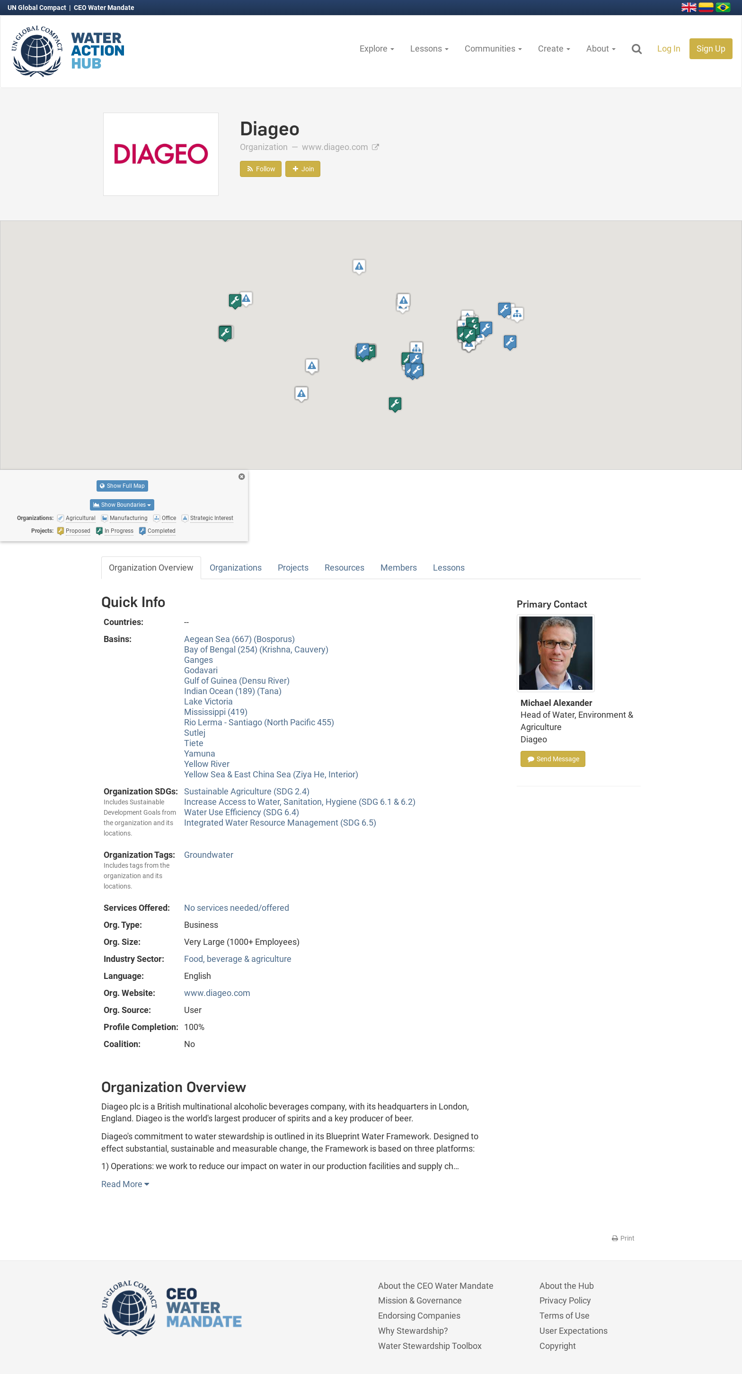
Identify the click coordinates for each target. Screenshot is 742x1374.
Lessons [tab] (449, 567)
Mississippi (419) (215, 712)
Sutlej (194, 733)
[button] (246, 299)
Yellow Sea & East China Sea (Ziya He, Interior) (271, 774)
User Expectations (573, 1331)
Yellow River (207, 764)
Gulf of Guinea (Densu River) (237, 681)
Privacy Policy (565, 1300)
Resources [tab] (344, 567)
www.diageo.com (340, 147)
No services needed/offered (236, 908)
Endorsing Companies (419, 1316)
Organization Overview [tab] (151, 567)
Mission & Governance (420, 1300)
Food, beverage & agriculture (238, 959)
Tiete (193, 743)
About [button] (601, 48)
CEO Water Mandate (104, 7)
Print (622, 1238)
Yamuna (199, 753)
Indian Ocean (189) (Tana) (233, 691)
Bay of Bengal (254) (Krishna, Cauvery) (256, 649)
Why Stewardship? (413, 1331)
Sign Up (711, 48)
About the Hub (566, 1286)
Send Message (553, 759)
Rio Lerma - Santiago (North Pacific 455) (259, 722)
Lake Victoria (208, 701)
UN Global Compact (38, 7)
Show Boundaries (122, 505)
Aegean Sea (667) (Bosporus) (239, 639)
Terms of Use (564, 1316)
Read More (125, 1184)
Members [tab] (398, 567)
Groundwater (208, 855)
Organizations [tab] (236, 567)
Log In (668, 48)
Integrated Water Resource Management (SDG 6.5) (280, 823)
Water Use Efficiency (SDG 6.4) (241, 812)
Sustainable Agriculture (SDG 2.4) (246, 791)
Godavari (201, 670)
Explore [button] (377, 48)
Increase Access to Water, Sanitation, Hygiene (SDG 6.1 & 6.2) (299, 802)
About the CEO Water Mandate (436, 1286)
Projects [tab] (293, 567)
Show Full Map (122, 486)
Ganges (198, 660)
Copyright (557, 1346)
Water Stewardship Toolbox (430, 1346)
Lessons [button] (429, 48)
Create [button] (554, 48)
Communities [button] (493, 48)
